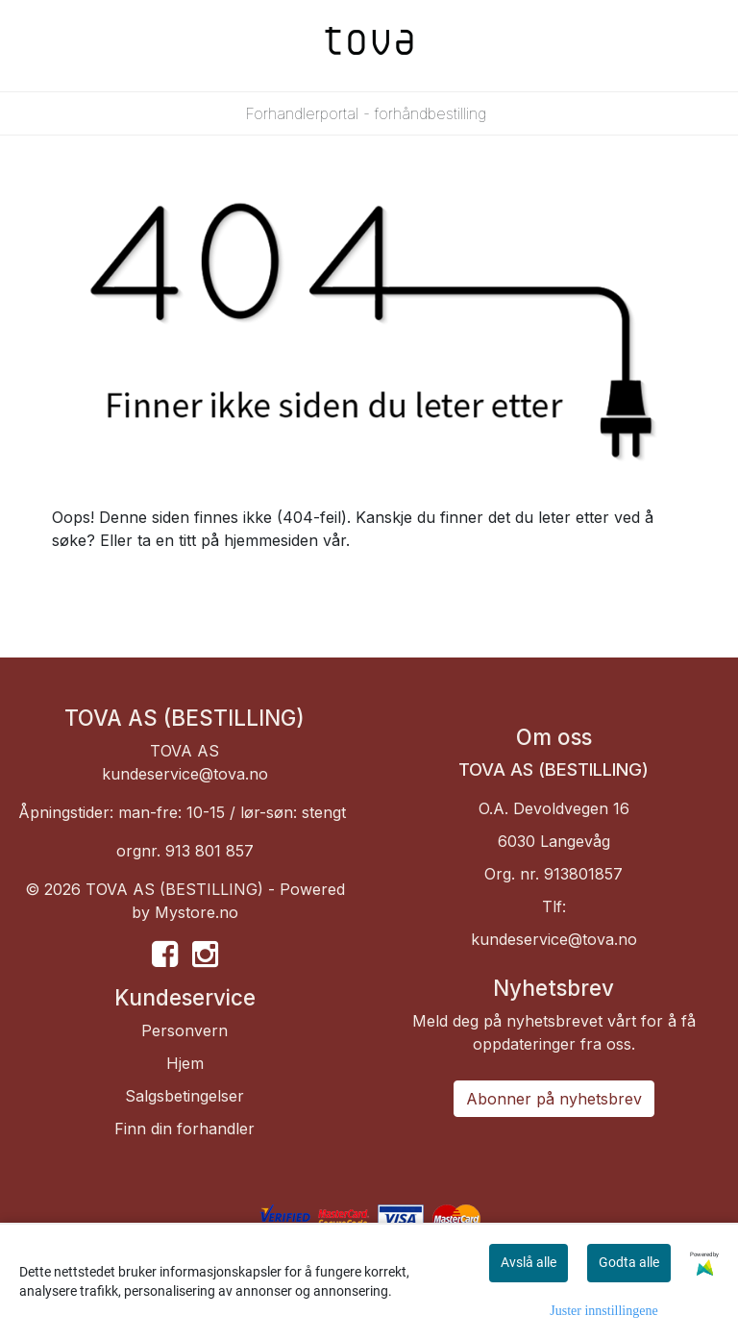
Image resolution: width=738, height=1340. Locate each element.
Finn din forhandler (184, 1128)
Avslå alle (528, 1262)
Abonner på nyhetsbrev (554, 1098)
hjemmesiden (271, 540)
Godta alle (629, 1262)
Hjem (185, 1063)
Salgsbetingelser (184, 1095)
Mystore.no (196, 912)
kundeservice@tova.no (185, 773)
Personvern (184, 1030)
